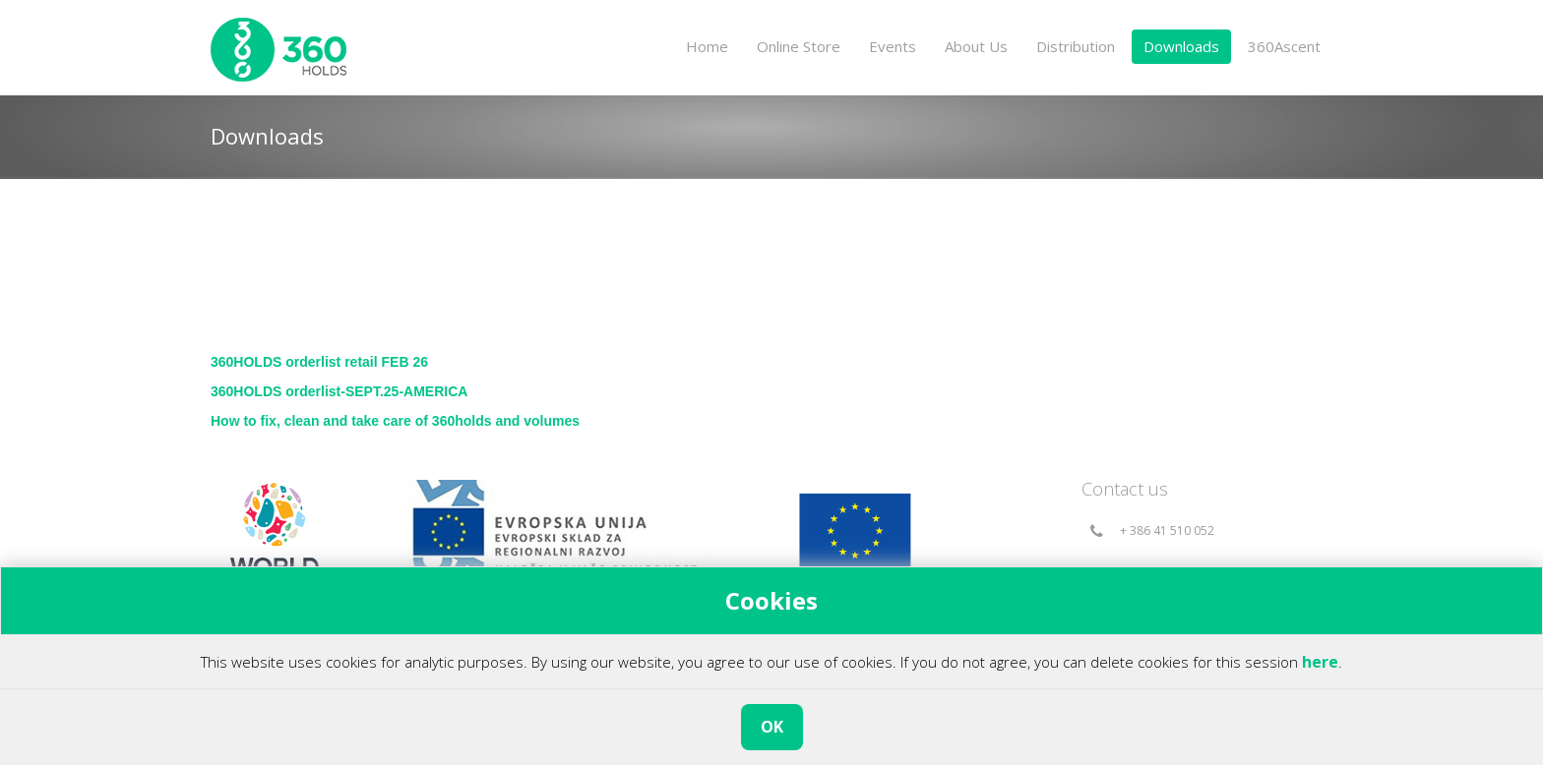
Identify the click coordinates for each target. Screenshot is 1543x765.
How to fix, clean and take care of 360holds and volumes (395, 421)
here (1320, 662)
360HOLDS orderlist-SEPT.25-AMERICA (339, 391)
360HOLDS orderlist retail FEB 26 (319, 362)
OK (772, 726)
